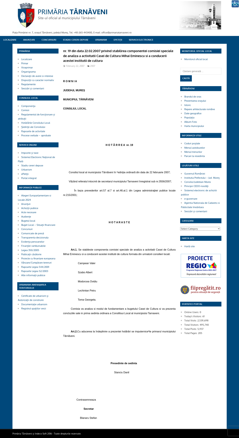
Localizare (9, 39)
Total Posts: (190, 328)
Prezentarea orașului (195, 100)
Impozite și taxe (29, 152)
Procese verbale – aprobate (36, 135)
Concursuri (49, 39)
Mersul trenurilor (193, 151)
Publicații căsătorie (31, 254)
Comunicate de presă (32, 233)
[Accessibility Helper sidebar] (235, 4)
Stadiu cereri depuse (75, 39)
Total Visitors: (192, 324)
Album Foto (190, 121)
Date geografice (192, 113)
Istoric (187, 105)
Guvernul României (194, 173)
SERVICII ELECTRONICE (141, 39)
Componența (28, 106)
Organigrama (28, 71)
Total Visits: (190, 320)
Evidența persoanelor (32, 241)
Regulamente (28, 84)
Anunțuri (29, 39)
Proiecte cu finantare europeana (38, 258)
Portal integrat (29, 178)
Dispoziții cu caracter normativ (37, 80)
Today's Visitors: (193, 316)
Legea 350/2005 (30, 250)
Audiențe (26, 216)
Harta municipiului (194, 126)
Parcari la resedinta (194, 156)
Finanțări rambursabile (33, 245)
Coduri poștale (192, 143)
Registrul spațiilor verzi (33, 308)
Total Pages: (191, 333)
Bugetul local (28, 220)
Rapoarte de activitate (33, 131)
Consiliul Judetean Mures (197, 181)
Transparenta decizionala (34, 237)
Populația (189, 117)
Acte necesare (28, 212)
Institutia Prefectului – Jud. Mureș (202, 177)
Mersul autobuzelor (194, 147)
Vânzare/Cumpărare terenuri (36, 262)
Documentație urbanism (34, 304)
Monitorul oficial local (196, 59)
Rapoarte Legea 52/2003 (34, 271)
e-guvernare (190, 198)
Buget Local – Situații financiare (38, 224)
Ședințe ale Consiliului (33, 126)
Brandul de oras (192, 96)
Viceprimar (27, 67)
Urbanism (101, 39)
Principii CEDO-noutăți (196, 186)
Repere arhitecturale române (199, 109)
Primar (24, 63)
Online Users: (192, 312)
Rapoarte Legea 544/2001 (35, 266)
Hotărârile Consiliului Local (35, 122)
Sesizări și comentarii (32, 88)
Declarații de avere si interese (37, 76)
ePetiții (118, 39)
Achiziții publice (29, 208)
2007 (92, 66)
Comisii (25, 110)
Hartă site (189, 246)
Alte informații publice (33, 275)
